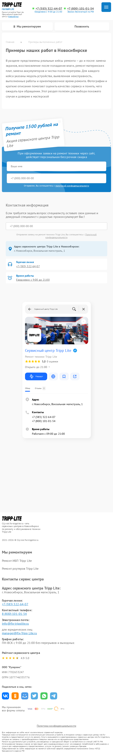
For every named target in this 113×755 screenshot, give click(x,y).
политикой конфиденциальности (72, 185)
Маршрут (36, 376)
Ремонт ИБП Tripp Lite (17, 561)
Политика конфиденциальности (56, 726)
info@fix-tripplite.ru (15, 623)
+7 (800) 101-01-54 (80, 8)
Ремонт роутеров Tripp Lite (20, 568)
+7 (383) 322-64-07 (49, 8)
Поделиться (5, 695)
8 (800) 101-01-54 (14, 614)
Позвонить (81, 26)
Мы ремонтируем (27, 26)
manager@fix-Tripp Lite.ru (19, 633)
